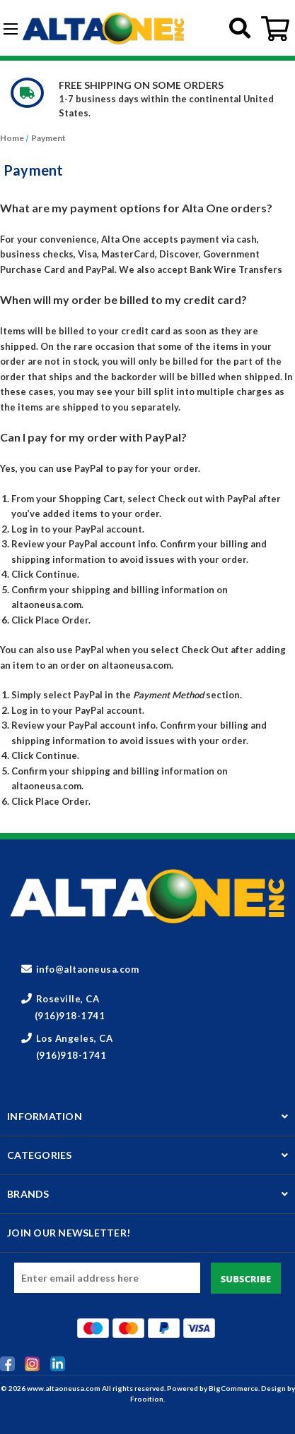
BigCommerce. (235, 1388)
